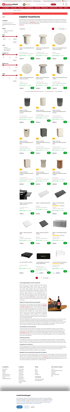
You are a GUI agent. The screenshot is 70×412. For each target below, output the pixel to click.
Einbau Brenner (21, 377)
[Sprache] (65, 1)
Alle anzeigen (62, 28)
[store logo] (10, 4)
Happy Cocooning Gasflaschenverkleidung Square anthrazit (43, 142)
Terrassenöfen (21, 369)
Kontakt (3, 377)
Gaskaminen (21, 378)
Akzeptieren (19, 406)
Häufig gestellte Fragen (6, 378)
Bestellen (4, 370)
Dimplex (36, 371)
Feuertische (9, 10)
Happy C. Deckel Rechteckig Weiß (43, 203)
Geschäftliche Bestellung (39, 379)
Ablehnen (27, 406)
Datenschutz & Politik (6, 375)
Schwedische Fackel (22, 381)
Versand (3, 373)
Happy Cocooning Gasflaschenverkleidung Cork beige (42, 173)
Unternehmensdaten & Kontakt (56, 370)
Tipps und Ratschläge (55, 374)
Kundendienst (4, 369)
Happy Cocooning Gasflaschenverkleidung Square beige (59, 142)
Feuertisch (45, 357)
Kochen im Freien (22, 380)
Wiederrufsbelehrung (6, 374)
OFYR (36, 369)
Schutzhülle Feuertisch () (7, 22)
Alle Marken (37, 374)
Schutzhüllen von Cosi (24, 332)
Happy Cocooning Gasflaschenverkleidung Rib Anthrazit (26, 111)
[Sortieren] (24, 29)
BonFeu (36, 370)
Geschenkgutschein (38, 380)
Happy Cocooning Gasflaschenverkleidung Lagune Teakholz (59, 173)
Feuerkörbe (21, 373)
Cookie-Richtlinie (36, 403)
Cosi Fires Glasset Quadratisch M (59, 262)
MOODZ (36, 373)
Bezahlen (4, 371)
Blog (52, 375)
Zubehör (20, 382)
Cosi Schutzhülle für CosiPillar (26, 262)
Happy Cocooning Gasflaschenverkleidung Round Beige (26, 142)
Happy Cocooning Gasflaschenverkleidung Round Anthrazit (59, 111)
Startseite (4, 10)
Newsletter (53, 373)
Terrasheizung (21, 374)
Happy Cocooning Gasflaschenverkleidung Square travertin (26, 173)
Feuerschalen (21, 371)
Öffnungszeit (53, 371)
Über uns (52, 369)
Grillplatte (31, 295)
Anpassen (33, 406)
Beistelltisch (32, 22)
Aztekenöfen (21, 370)
